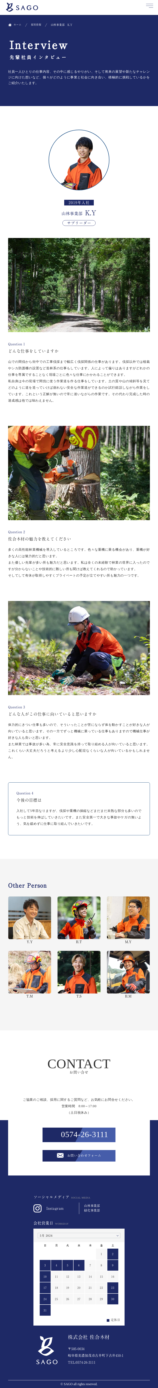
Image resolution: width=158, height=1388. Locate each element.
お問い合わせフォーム (84, 1155)
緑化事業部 (92, 1210)
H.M (128, 974)
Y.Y (29, 919)
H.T (78, 919)
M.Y (128, 919)
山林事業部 (92, 1205)
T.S (78, 974)
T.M (29, 974)
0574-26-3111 (84, 1134)
